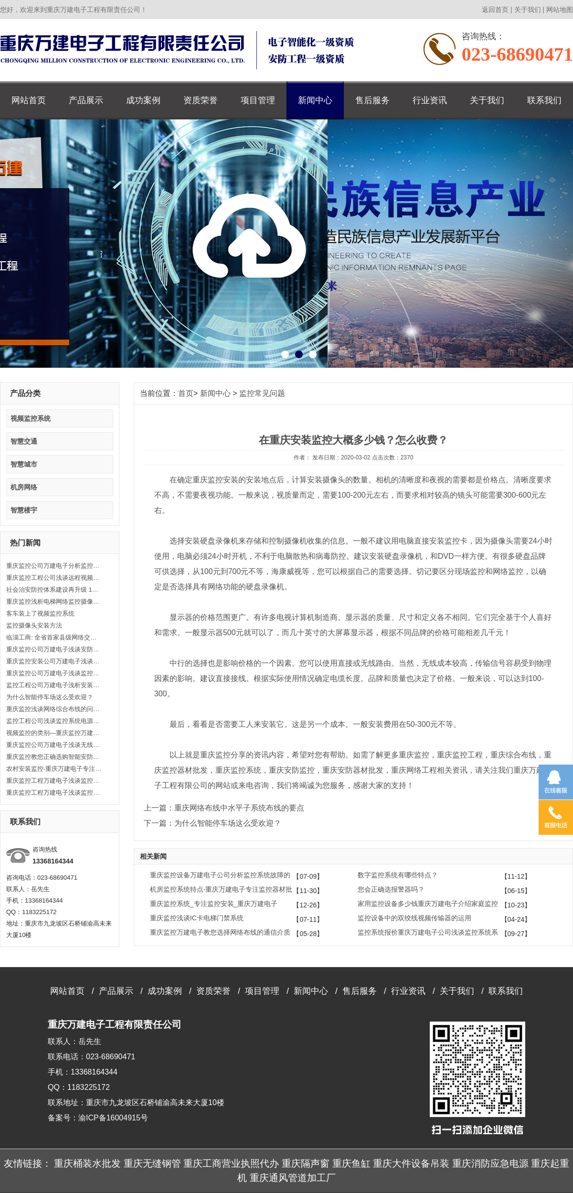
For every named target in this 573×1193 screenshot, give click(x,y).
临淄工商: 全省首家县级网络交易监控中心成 (54, 637)
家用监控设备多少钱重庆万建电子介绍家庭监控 (428, 903)
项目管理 (258, 100)
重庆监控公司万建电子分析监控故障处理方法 (54, 565)
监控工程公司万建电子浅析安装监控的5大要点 (54, 685)
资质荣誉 (200, 100)
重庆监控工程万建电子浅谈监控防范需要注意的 (54, 792)
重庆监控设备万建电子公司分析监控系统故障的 (220, 875)
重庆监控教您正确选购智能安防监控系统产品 (54, 756)
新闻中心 (315, 100)
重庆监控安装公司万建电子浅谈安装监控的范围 (54, 661)
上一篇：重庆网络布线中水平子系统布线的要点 (224, 808)
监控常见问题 (262, 393)
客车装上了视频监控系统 (40, 613)
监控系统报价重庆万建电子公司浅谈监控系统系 (428, 932)
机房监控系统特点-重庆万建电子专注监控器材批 (221, 889)
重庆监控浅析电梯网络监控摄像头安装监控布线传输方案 (54, 601)
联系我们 (544, 100)
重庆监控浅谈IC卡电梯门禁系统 (197, 918)
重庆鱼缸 (351, 1163)
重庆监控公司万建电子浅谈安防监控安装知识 (54, 649)
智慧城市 (24, 464)
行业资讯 (430, 100)
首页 (185, 393)
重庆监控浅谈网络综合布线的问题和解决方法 (54, 709)
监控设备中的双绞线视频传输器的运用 (414, 918)
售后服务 (372, 100)
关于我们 (527, 9)
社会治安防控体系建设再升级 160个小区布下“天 (54, 589)
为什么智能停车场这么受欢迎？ (49, 697)
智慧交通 (24, 441)
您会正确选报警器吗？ (391, 889)
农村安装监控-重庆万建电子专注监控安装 (54, 768)
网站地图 (559, 9)
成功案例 (143, 100)
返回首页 (495, 9)
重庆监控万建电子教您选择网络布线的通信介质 (220, 932)
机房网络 (24, 487)
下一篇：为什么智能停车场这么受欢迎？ (212, 823)
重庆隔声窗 (305, 1163)
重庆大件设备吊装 (411, 1163)
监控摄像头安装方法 (34, 625)
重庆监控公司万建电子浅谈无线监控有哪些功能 (54, 744)
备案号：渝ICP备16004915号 (98, 1118)
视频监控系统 (31, 418)
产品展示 (86, 100)
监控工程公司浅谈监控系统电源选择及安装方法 (54, 720)
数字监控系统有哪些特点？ (398, 875)
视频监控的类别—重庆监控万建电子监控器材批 (54, 732)
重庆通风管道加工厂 (293, 1177)
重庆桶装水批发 (87, 1163)
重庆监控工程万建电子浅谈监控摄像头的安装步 (54, 780)
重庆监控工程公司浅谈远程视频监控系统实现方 (54, 577)
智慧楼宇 (24, 510)
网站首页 (28, 100)
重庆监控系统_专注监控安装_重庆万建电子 (214, 903)
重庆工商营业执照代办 (231, 1163)
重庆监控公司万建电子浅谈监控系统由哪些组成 (54, 673)
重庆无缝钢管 (152, 1163)
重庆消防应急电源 (490, 1163)
